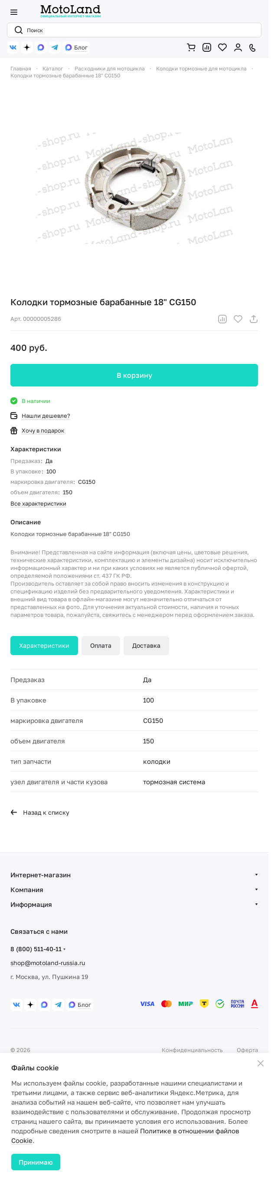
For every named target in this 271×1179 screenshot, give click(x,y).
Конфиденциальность (192, 1049)
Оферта (247, 1049)
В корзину (134, 375)
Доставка (146, 645)
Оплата (100, 645)
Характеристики (44, 645)
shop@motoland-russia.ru (47, 962)
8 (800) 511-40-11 (36, 949)
